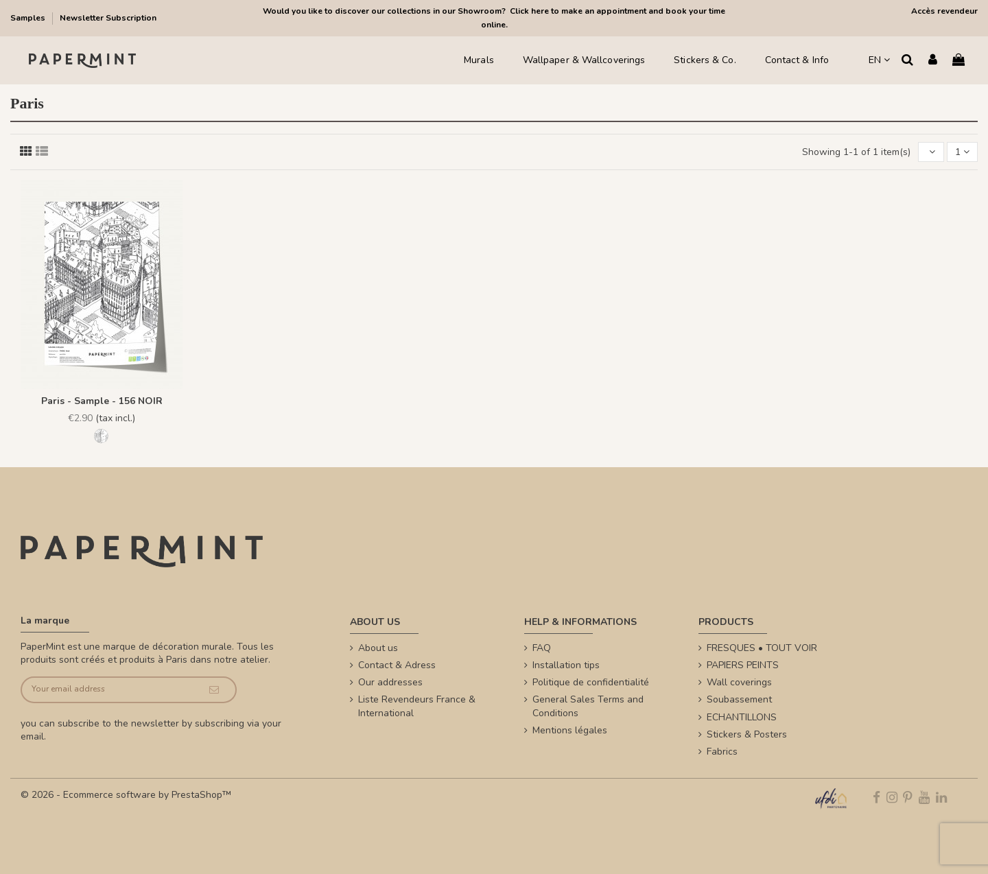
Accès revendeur (944, 10)
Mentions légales (569, 730)
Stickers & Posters (747, 734)
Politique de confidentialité (590, 682)
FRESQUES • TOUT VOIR (762, 647)
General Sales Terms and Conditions (588, 706)
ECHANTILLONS (742, 717)
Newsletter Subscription (108, 17)
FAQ (541, 647)
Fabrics (722, 751)
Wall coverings (739, 682)
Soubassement (739, 699)
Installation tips (566, 665)
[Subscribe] (214, 690)
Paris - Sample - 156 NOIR (102, 401)
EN (879, 60)
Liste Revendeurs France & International (416, 706)
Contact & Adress (397, 665)
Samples (28, 17)
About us (378, 647)
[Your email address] (107, 690)
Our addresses (390, 682)
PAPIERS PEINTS (743, 665)
